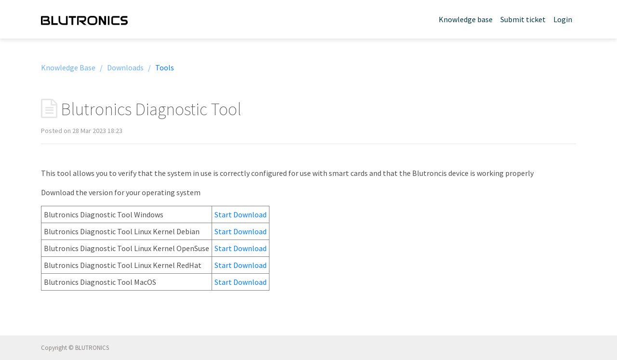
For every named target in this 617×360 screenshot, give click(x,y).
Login (562, 19)
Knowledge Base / (72, 67)
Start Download (241, 214)
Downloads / (129, 67)
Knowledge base (466, 19)
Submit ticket (523, 19)
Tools (164, 67)
